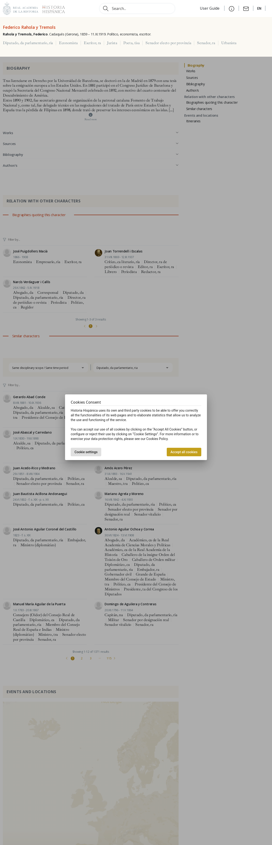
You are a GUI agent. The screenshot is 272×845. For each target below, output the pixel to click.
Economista (68, 43)
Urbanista (229, 43)
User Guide (210, 8)
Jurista (112, 43)
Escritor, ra (92, 43)
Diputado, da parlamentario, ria (28, 43)
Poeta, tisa (131, 43)
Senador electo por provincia (168, 43)
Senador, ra (206, 43)
